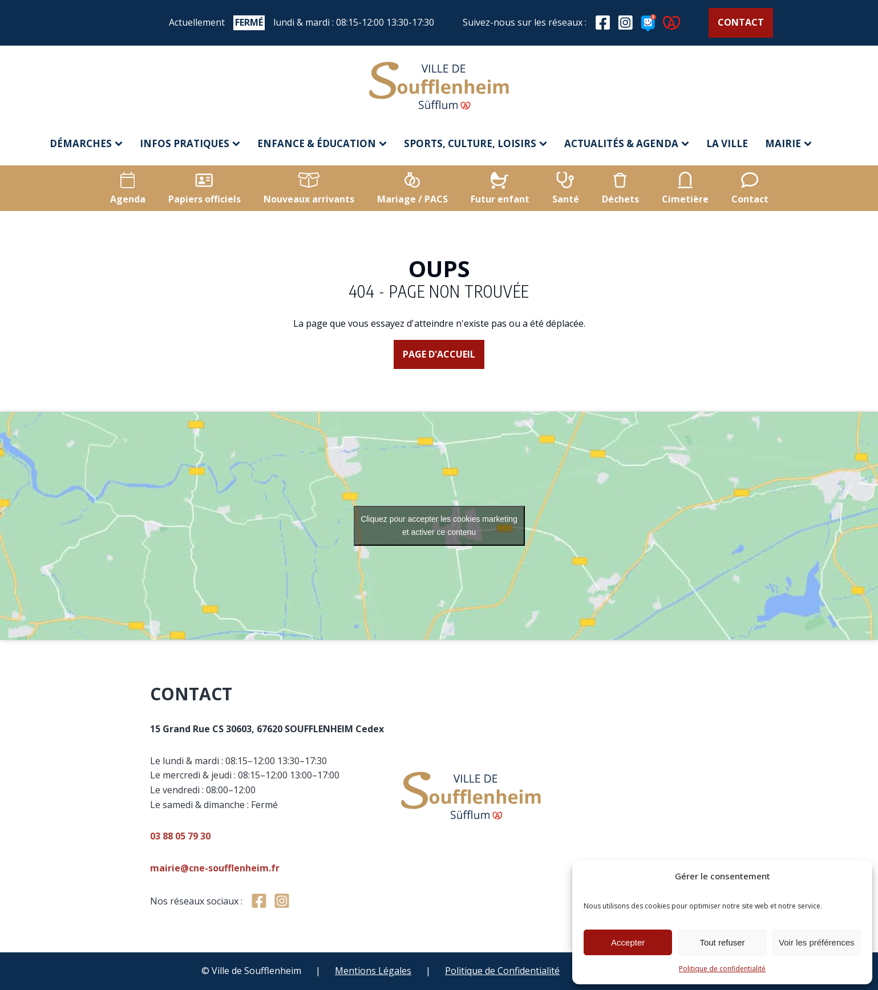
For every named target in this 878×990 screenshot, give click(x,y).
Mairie (788, 143)
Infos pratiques (190, 143)
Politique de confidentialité (722, 968)
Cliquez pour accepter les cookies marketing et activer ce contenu (439, 525)
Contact (741, 22)
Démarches (86, 143)
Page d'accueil (439, 354)
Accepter (628, 942)
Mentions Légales (373, 970)
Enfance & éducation (322, 143)
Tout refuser (722, 942)
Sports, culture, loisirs (475, 143)
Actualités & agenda (626, 143)
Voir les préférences (817, 942)
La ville (727, 143)
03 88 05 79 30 (304, 836)
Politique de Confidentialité (502, 970)
